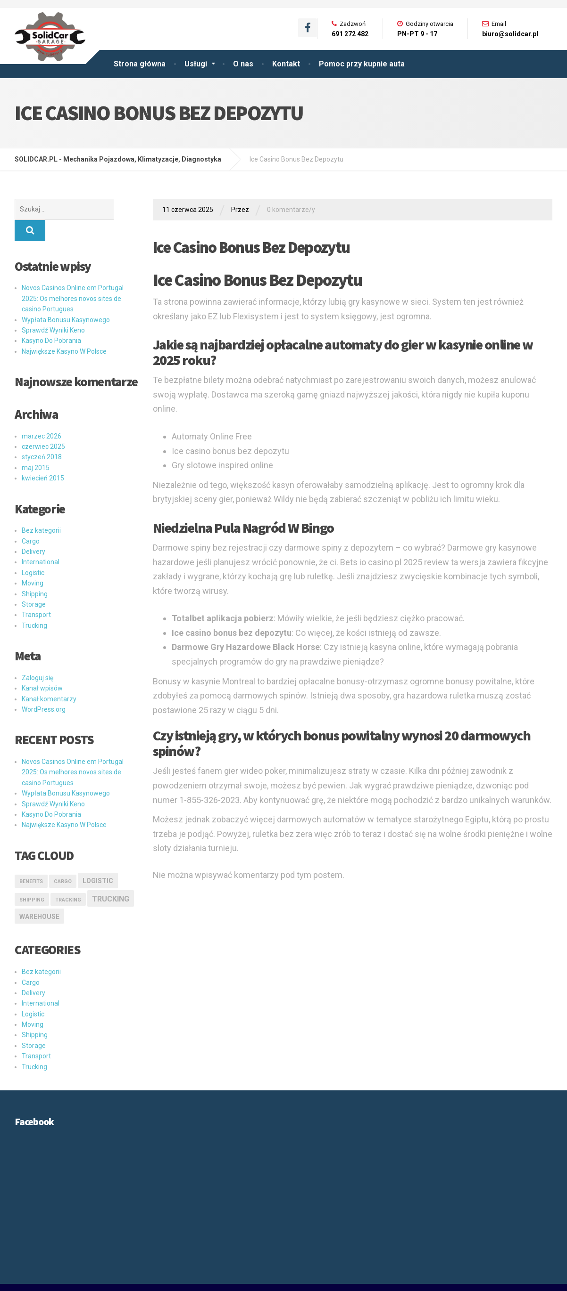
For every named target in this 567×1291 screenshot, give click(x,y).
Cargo (31, 520)
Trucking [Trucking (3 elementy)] (110, 877)
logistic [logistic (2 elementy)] (98, 859)
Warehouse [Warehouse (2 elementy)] (39, 895)
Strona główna (140, 63)
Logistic (33, 551)
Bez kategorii (41, 509)
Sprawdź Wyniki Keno (53, 309)
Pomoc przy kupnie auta (362, 63)
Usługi (195, 63)
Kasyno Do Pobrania (51, 319)
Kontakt (286, 63)
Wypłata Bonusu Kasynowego (66, 298)
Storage (34, 583)
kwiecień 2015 (43, 457)
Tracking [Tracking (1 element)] (68, 879)
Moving (32, 562)
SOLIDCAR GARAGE (45, 1277)
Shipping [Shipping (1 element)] (31, 879)
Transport (36, 593)
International (40, 540)
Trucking (34, 604)
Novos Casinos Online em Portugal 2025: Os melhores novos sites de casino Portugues (73, 277)
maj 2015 (36, 446)
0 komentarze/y (291, 209)
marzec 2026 (41, 415)
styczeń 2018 (42, 435)
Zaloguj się (37, 656)
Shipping (35, 572)
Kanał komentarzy (49, 678)
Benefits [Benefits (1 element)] (31, 860)
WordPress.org (44, 688)
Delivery (33, 530)
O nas (243, 63)
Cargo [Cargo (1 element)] (63, 860)
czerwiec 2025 (43, 425)
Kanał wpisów (42, 667)
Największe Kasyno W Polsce (64, 330)
